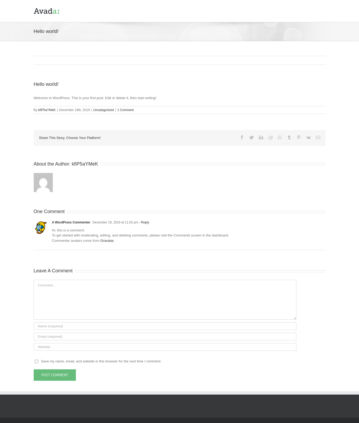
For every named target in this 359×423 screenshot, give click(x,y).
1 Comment (125, 110)
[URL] (165, 347)
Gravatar (107, 241)
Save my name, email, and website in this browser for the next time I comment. (101, 361)
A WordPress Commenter (71, 223)
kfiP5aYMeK (47, 110)
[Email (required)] (165, 337)
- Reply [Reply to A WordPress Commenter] (143, 223)
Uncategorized (103, 110)
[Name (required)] (165, 326)
